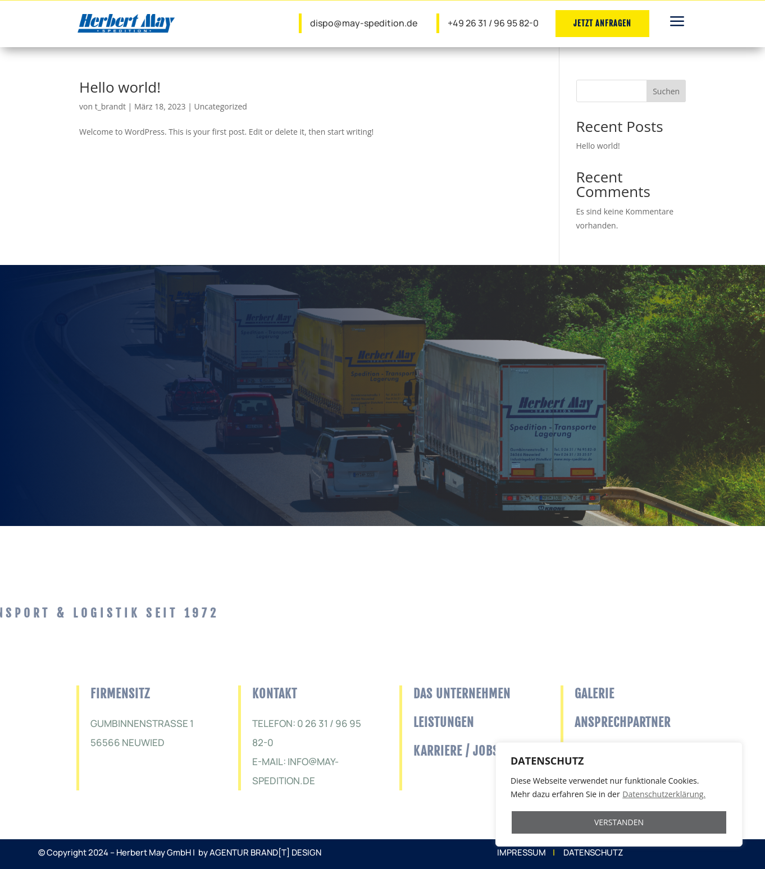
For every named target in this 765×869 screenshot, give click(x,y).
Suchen (666, 91)
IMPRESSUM (521, 852)
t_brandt (110, 106)
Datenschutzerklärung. (663, 794)
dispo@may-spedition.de (363, 23)
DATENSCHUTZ (593, 852)
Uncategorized (220, 106)
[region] (619, 794)
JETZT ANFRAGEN (602, 23)
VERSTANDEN (619, 822)
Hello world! (120, 87)
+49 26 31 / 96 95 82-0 (493, 23)
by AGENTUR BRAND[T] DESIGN (259, 852)
